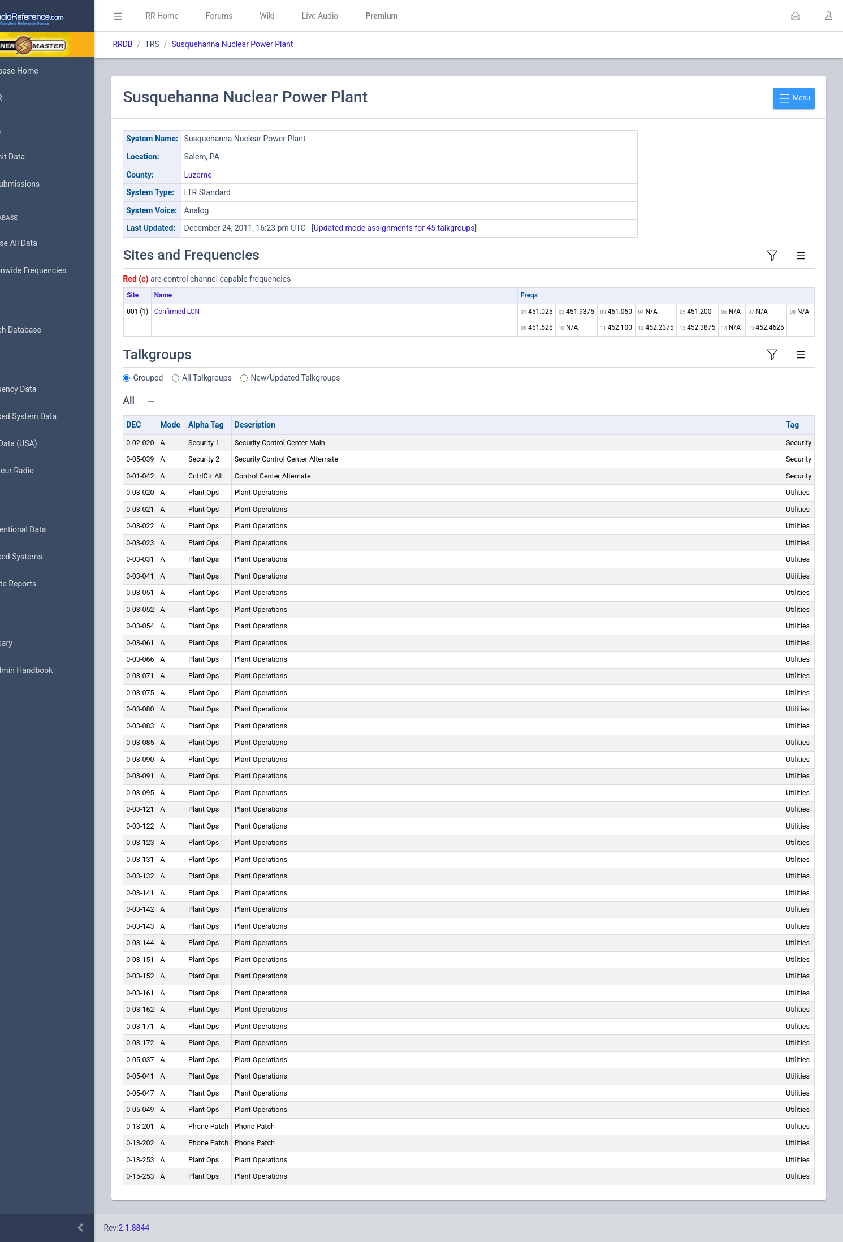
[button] (795, 15)
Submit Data (37, 157)
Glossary (31, 644)
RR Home (212, 15)
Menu (793, 98)
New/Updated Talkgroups (345, 377)
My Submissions (45, 184)
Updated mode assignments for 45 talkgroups (444, 227)
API (22, 698)
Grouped (198, 377)
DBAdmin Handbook (51, 671)
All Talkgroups (257, 377)
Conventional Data (48, 530)
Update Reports (43, 584)
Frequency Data (43, 389)
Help (24, 725)
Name (213, 295)
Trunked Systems (46, 557)
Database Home (44, 71)
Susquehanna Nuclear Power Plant (282, 44)
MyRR (26, 98)
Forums (269, 15)
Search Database (46, 330)
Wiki (317, 15)
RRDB (173, 44)
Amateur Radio (42, 471)
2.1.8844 (184, 1227)
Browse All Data (43, 244)
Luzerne (248, 174)
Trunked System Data (53, 416)
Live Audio (370, 15)
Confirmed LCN (226, 312)
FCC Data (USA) (43, 443)
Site (183, 295)
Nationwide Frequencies (58, 271)
